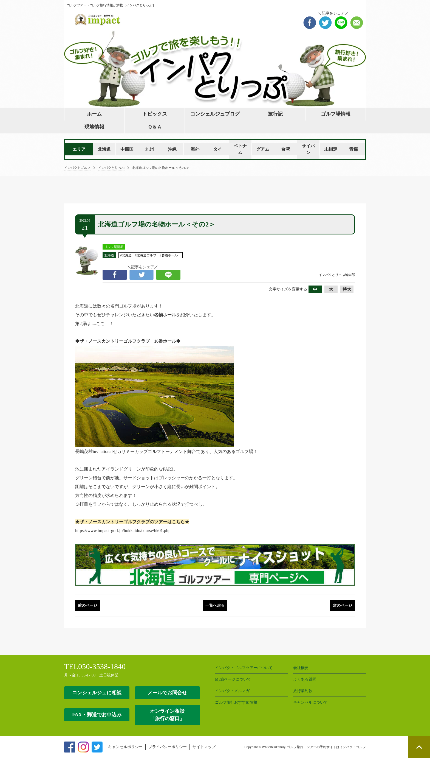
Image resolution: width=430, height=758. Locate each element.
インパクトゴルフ (77, 168)
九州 (149, 149)
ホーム (94, 114)
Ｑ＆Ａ (155, 127)
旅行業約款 (302, 691)
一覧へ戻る (215, 605)
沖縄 (172, 149)
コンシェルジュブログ (215, 114)
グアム (262, 149)
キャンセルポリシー (125, 747)
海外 (195, 149)
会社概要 (301, 668)
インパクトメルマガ (232, 691)
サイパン (308, 149)
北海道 (104, 149)
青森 (353, 149)
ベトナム (240, 149)
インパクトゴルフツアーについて (244, 668)
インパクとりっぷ (111, 168)
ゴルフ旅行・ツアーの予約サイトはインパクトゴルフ (326, 747)
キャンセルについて (310, 702)
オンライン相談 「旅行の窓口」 (167, 714)
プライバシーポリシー (167, 747)
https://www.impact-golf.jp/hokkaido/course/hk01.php (123, 530)
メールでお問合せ (167, 692)
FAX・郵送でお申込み (96, 714)
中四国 (127, 149)
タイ (217, 149)
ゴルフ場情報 (335, 114)
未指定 (330, 149)
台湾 (285, 149)
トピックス (154, 114)
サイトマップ (204, 747)
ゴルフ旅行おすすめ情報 (236, 702)
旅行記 (275, 114)
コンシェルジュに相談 (96, 692)
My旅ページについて (233, 679)
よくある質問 (304, 679)
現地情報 (94, 127)
